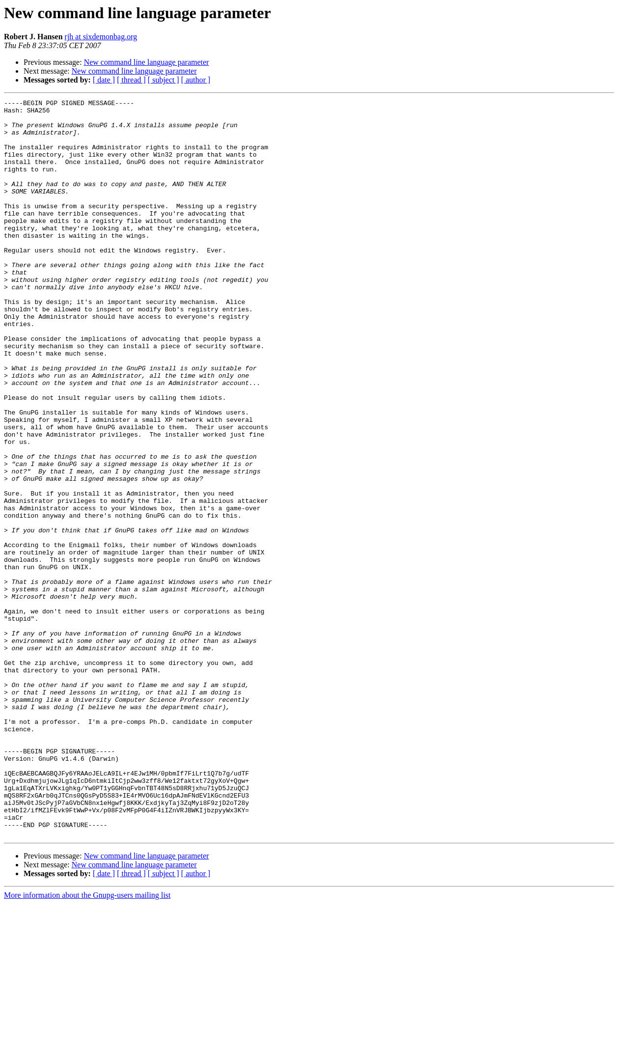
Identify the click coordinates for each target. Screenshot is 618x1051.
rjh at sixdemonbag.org (101, 36)
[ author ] (196, 80)
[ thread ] (131, 80)
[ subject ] (163, 80)
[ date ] (104, 80)
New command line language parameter (146, 62)
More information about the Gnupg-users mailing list (87, 1042)
